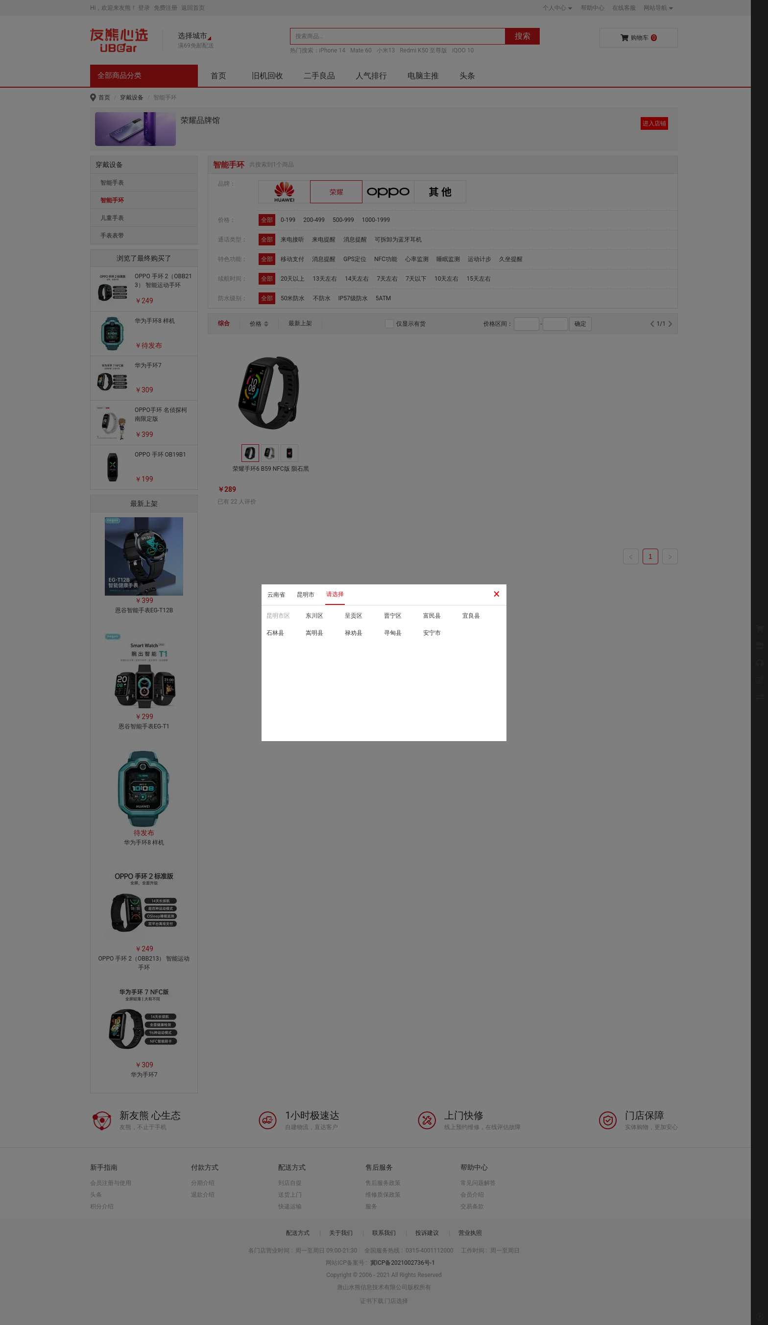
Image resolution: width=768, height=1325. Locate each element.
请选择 (335, 594)
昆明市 (305, 594)
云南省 (276, 594)
